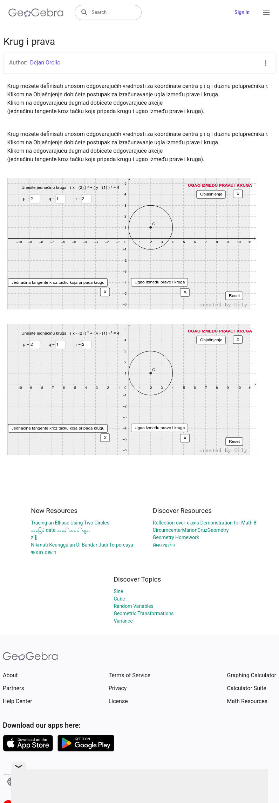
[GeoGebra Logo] (35, 12)
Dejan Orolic (45, 62)
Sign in (242, 12)
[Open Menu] (266, 12)
